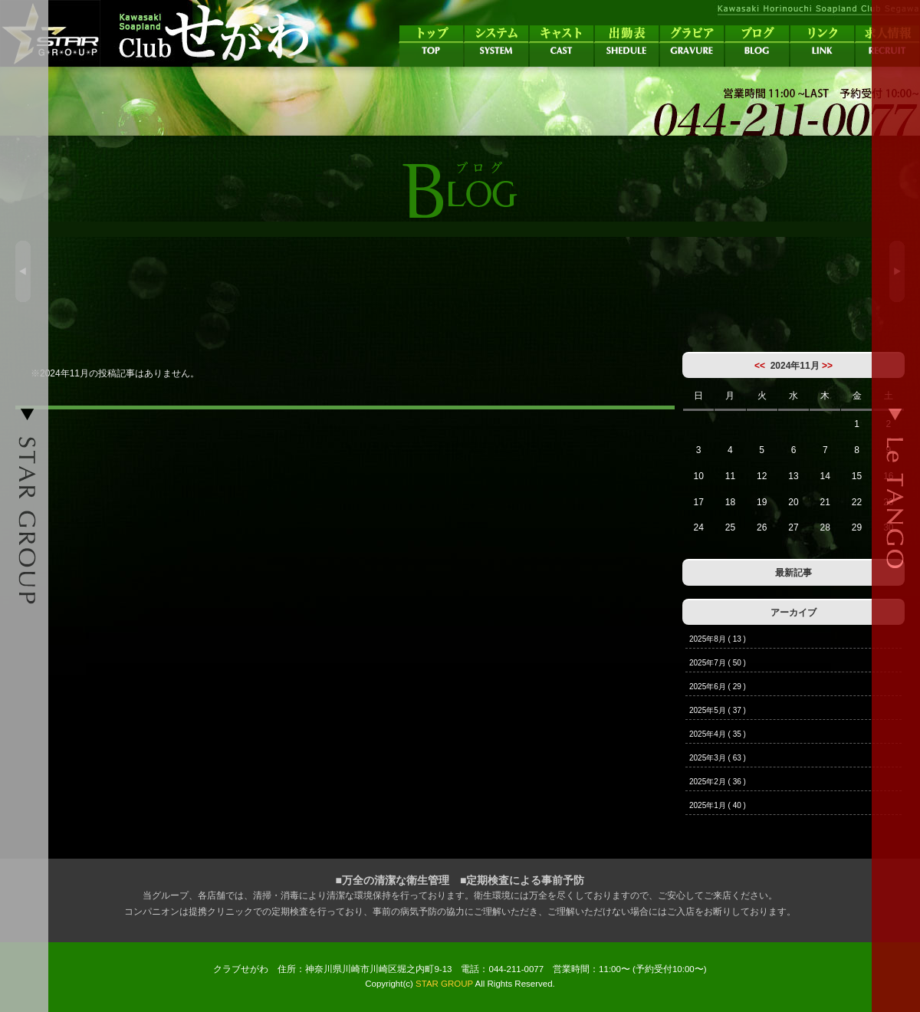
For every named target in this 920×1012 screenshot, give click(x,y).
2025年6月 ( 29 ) (717, 686)
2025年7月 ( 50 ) (717, 663)
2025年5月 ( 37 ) (717, 710)
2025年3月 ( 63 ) (717, 758)
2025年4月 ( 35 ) (717, 734)
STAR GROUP (444, 983)
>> (827, 365)
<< (759, 365)
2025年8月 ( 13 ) (717, 639)
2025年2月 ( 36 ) (717, 781)
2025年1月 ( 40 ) (717, 805)
